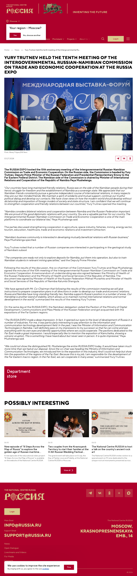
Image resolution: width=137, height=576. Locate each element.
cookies (47, 569)
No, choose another (32, 35)
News (19, 50)
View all (68, 474)
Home (9, 50)
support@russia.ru (27, 535)
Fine (71, 567)
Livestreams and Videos (17, 552)
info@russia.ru (25, 524)
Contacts (10, 560)
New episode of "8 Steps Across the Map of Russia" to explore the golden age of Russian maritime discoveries (24, 453)
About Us (85, 39)
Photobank (58, 39)
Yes (15, 35)
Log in (115, 39)
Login (14, 511)
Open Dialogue (13, 548)
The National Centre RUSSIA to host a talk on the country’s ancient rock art (107, 453)
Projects (72, 39)
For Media (11, 556)
